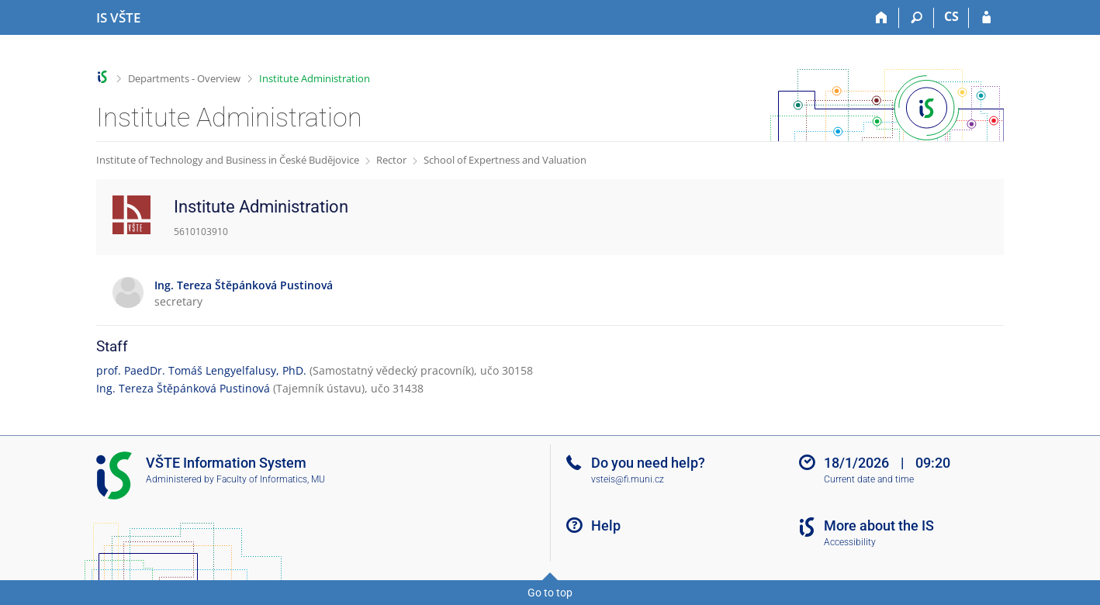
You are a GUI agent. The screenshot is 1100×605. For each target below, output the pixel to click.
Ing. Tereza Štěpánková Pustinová (183, 388)
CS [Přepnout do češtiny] (951, 16)
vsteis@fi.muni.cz (627, 479)
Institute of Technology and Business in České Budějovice (227, 160)
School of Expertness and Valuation (505, 160)
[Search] (916, 18)
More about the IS (879, 525)
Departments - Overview (184, 78)
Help (606, 525)
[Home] (881, 18)
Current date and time (869, 479)
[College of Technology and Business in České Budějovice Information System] (118, 18)
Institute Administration (314, 78)
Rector (391, 160)
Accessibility (850, 542)
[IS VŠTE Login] (986, 18)
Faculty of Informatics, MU (270, 479)
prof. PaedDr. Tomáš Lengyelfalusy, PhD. (201, 370)
